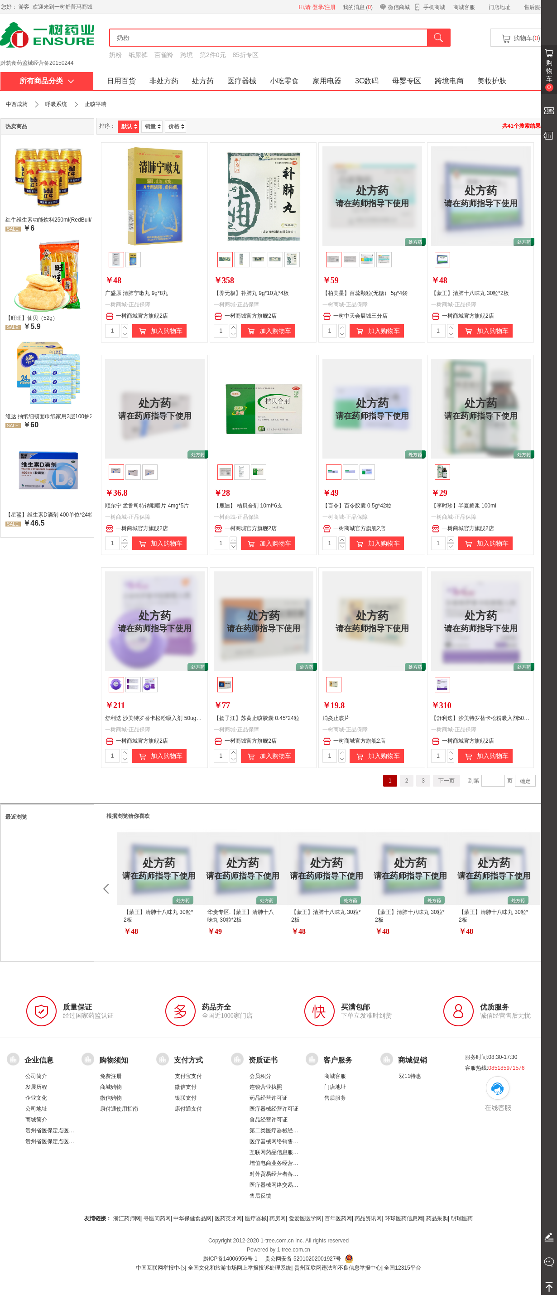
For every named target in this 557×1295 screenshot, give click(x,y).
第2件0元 (213, 54)
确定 (525, 781)
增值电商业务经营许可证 (279, 1163)
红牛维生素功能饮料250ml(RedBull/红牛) (48, 220)
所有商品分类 (46, 81)
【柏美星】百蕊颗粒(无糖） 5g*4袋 (365, 293)
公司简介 (36, 1076)
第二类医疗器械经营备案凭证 (285, 1130)
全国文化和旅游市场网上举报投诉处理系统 (239, 1268)
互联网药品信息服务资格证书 (285, 1152)
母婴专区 (406, 81)
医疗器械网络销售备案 (277, 1141)
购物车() (520, 38)
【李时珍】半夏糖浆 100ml (463, 506)
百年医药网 (338, 1218)
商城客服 (464, 7)
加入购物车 (159, 331)
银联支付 (186, 1098)
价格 (176, 126)
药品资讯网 (368, 1218)
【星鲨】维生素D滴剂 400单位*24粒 (48, 515)
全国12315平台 (402, 1268)
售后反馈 (260, 1196)
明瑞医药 (462, 1218)
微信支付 (186, 1087)
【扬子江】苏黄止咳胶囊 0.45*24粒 (256, 718)
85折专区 (246, 54)
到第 (473, 781)
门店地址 (499, 7)
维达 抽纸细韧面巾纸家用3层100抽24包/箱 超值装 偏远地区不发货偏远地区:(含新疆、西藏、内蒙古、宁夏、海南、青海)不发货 (48, 416)
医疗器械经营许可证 (274, 1109)
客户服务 (337, 1059)
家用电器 (326, 81)
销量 (153, 126)
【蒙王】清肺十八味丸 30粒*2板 (470, 293)
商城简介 (36, 1119)
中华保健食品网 (192, 1218)
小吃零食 (284, 81)
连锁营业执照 (266, 1087)
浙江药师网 (126, 1218)
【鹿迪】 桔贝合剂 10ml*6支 (248, 506)
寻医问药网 (157, 1218)
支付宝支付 (188, 1076)
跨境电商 (449, 81)
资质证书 (263, 1059)
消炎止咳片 (336, 718)
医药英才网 (228, 1218)
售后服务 (535, 7)
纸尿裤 (138, 54)
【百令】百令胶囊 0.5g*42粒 (357, 506)
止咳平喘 (95, 104)
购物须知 (113, 1059)
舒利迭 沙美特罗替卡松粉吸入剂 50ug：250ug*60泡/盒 (171, 718)
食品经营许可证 (269, 1119)
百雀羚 (163, 54)
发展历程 (36, 1087)
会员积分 (260, 1076)
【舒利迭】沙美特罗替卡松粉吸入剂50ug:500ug (489, 718)
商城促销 (412, 1059)
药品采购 (437, 1218)
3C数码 (367, 81)
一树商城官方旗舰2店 (137, 316)
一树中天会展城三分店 (355, 316)
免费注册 (111, 1076)
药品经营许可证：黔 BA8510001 (39, 63)
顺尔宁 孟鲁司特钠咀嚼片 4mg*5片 (147, 506)
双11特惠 (410, 1076)
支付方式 (188, 1059)
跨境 (186, 54)
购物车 (549, 75)
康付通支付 (188, 1109)
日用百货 (121, 81)
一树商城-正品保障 (127, 304)
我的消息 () (358, 7)
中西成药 (17, 104)
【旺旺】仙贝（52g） (31, 318)
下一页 (446, 781)
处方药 (203, 81)
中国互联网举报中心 (160, 1268)
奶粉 (115, 54)
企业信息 (38, 1059)
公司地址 (36, 1109)
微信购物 (111, 1098)
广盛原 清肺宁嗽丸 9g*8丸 (136, 293)
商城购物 (111, 1087)
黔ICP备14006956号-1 (230, 1259)
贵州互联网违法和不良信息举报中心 (337, 1268)
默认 (129, 126)
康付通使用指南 (119, 1109)
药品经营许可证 (269, 1098)
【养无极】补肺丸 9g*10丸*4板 (251, 293)
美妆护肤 (491, 81)
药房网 (277, 1218)
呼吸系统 (56, 104)
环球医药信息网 (404, 1218)
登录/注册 (324, 7)
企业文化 (36, 1098)
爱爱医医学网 (305, 1218)
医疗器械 (241, 81)
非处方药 (163, 81)
